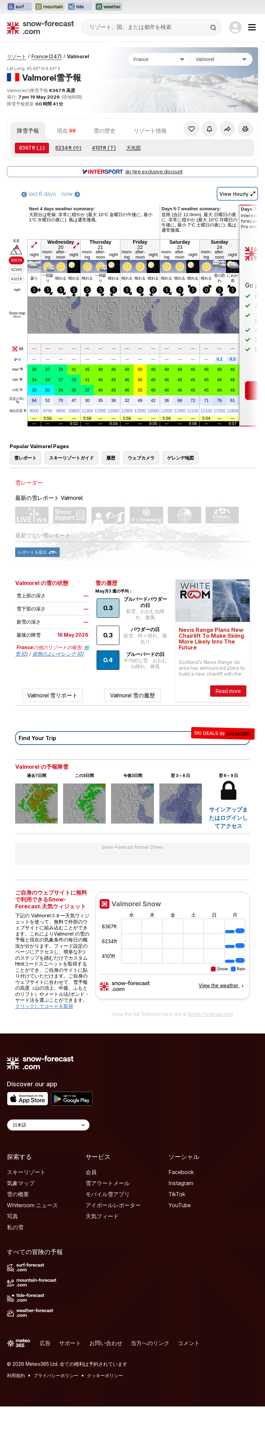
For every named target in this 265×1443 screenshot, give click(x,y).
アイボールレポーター (113, 1241)
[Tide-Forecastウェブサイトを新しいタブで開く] (79, 6)
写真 (12, 1252)
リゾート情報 (150, 167)
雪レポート (25, 494)
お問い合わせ (105, 1379)
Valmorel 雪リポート (52, 731)
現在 (66, 167)
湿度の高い (17, 437)
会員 (91, 1208)
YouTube (179, 1241)
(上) (32, 184)
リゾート (16, 93)
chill (17, 426)
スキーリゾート (26, 1208)
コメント (189, 1379)
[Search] (214, 28)
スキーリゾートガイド (71, 494)
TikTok (176, 1230)
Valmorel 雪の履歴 (132, 731)
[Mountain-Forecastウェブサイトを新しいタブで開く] (50, 6)
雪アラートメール (108, 1219)
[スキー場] (221, 96)
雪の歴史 (105, 167)
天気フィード (102, 1252)
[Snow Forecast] (40, 27)
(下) (104, 184)
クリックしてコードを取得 (44, 1043)
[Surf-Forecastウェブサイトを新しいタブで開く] (19, 6)
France (46, 93)
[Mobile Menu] (252, 27)
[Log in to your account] (235, 27)
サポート (70, 1379)
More (17, 353)
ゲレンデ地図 (180, 494)
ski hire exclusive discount (132, 208)
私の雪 (15, 1263)
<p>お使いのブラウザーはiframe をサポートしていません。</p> (172, 986)
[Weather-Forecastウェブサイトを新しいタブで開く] (108, 6)
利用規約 (16, 1412)
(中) (68, 184)
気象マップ (21, 1219)
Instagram (180, 1219)
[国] (159, 96)
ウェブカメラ (141, 494)
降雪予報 (28, 167)
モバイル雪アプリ (108, 1230)
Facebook (181, 1208)
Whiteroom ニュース (32, 1241)
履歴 (110, 494)
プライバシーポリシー (55, 1412)
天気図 (133, 184)
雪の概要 (18, 1230)
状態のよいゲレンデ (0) (58, 690)
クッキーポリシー (105, 1412)
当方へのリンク (150, 1379)
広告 (45, 1379)
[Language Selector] (48, 1161)
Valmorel (78, 93)
